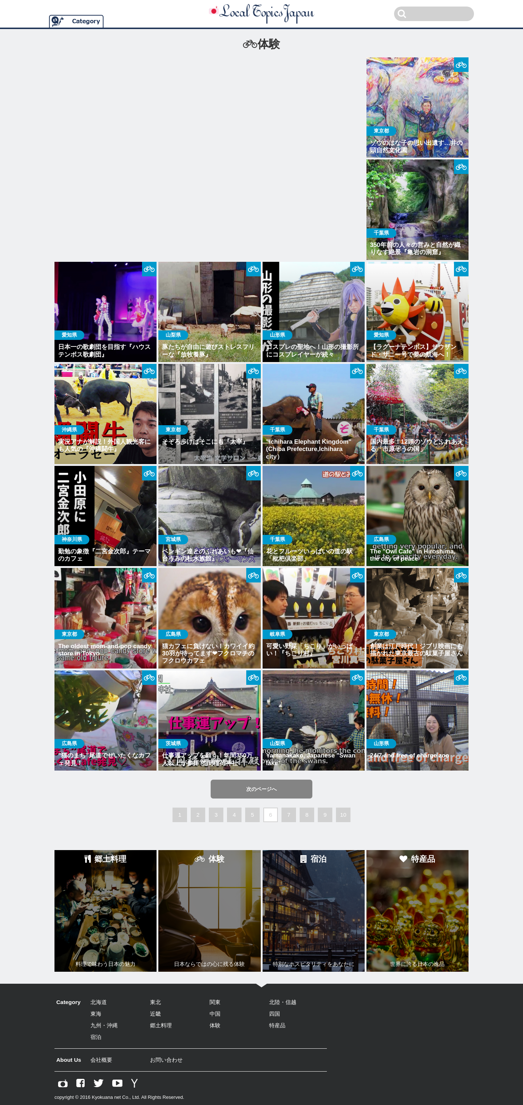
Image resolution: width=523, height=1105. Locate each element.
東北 (155, 1002)
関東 (215, 1002)
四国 (274, 1014)
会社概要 (101, 1060)
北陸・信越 (282, 1002)
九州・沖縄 (104, 1025)
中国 (215, 1014)
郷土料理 (161, 1025)
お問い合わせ (166, 1060)
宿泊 (95, 1037)
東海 (95, 1014)
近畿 (155, 1014)
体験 (215, 1025)
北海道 (98, 1002)
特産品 (277, 1025)
